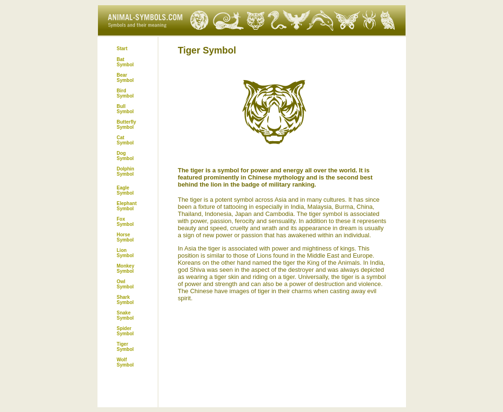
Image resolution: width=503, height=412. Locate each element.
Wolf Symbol (125, 362)
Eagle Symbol (125, 190)
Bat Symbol (125, 62)
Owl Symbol (125, 284)
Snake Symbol (125, 315)
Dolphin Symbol (125, 171)
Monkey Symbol (125, 268)
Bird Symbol (125, 93)
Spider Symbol (125, 331)
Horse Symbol (125, 237)
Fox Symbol (125, 221)
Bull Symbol (125, 109)
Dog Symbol (125, 156)
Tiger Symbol (125, 346)
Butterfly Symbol (126, 124)
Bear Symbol (125, 77)
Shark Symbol (125, 300)
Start (122, 48)
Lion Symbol (125, 253)
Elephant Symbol (127, 206)
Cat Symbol (125, 140)
